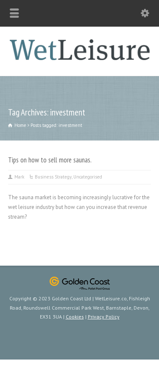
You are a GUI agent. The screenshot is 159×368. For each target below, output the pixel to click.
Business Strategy (53, 177)
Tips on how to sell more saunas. (50, 160)
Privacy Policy (104, 316)
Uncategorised (87, 177)
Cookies (75, 316)
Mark (19, 177)
